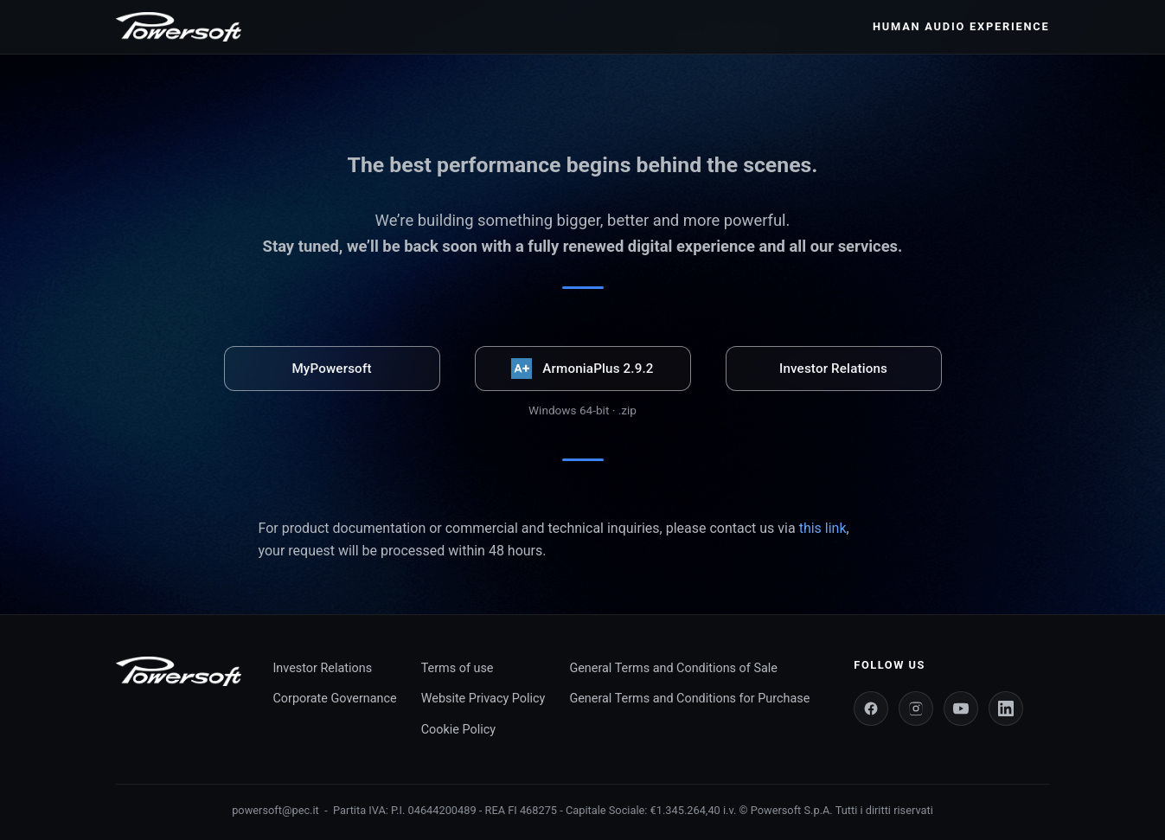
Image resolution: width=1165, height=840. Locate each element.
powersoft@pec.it (275, 810)
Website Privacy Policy (483, 698)
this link (823, 528)
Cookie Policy (458, 729)
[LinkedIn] (1006, 708)
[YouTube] (961, 708)
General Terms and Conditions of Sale (673, 668)
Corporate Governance (334, 698)
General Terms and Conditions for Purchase (689, 698)
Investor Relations (833, 368)
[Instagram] (916, 708)
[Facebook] (871, 708)
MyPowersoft (331, 368)
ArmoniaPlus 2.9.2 (582, 368)
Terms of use (457, 668)
